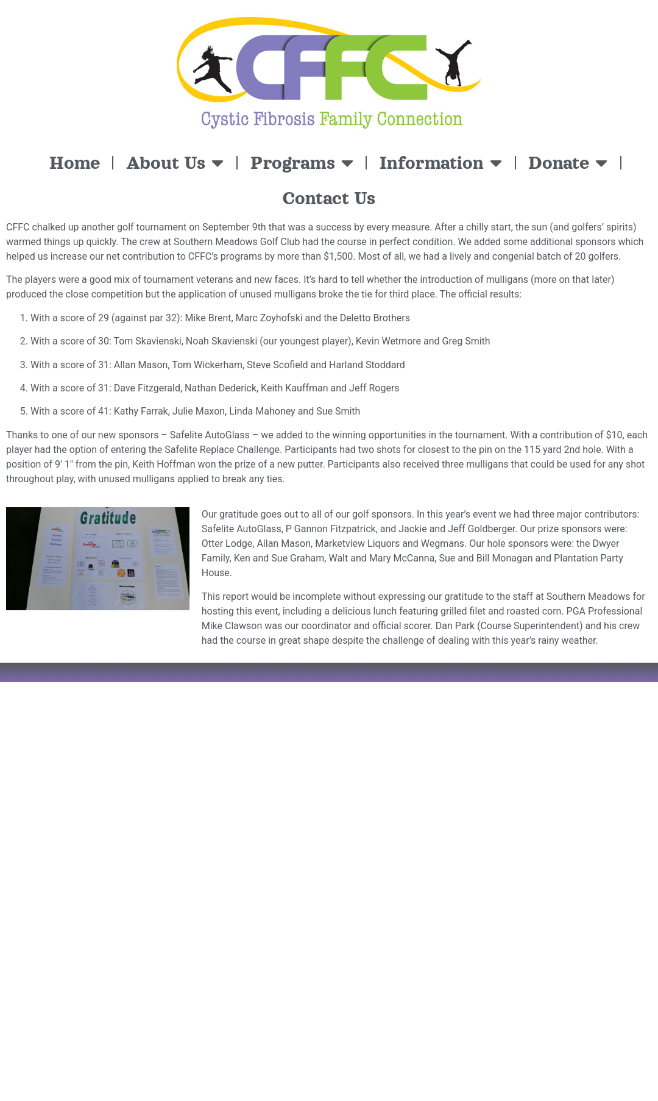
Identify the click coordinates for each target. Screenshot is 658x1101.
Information (441, 163)
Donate (567, 163)
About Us (175, 163)
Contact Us (329, 198)
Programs (301, 163)
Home (74, 163)
